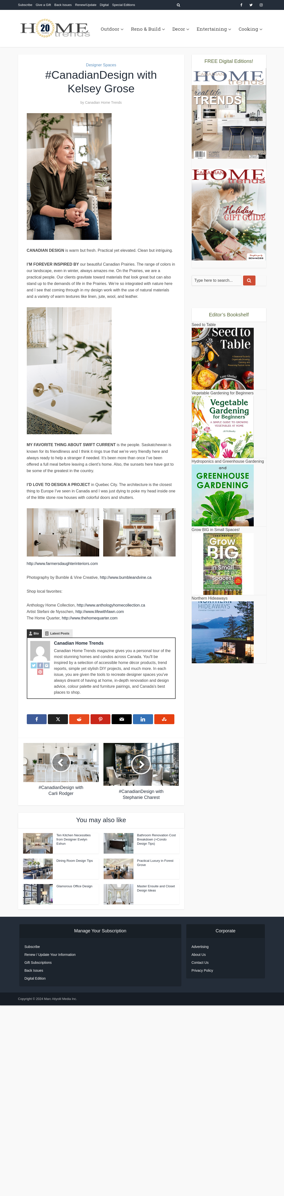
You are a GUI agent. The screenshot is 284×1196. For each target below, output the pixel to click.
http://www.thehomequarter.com (90, 618)
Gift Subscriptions (38, 1146)
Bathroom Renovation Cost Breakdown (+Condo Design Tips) (156, 839)
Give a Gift (43, 5)
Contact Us (200, 1146)
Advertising (200, 1130)
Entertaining (212, 29)
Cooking (248, 29)
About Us (198, 1138)
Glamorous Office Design (75, 886)
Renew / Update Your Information (50, 1138)
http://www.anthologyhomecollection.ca (111, 605)
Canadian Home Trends (103, 102)
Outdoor (110, 29)
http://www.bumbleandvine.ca (125, 577)
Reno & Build (146, 29)
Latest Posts (59, 633)
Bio (36, 633)
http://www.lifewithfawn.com (99, 612)
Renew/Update (85, 5)
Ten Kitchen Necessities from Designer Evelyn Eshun (74, 839)
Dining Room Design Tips (75, 861)
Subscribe (25, 5)
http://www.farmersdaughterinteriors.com (62, 563)
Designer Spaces (101, 65)
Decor (178, 29)
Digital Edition (35, 1162)
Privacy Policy (202, 1154)
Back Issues (63, 5)
